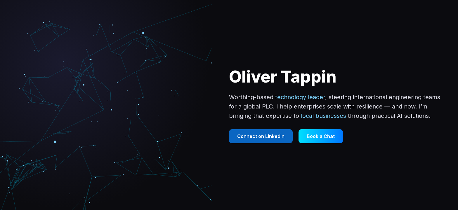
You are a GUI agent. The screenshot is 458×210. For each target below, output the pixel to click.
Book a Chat (321, 136)
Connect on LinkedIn (260, 136)
